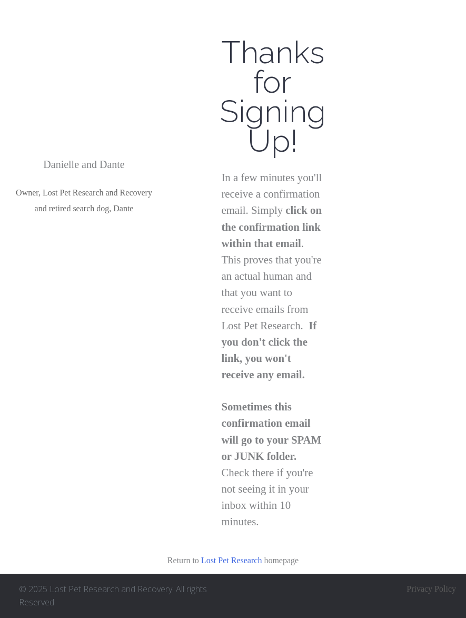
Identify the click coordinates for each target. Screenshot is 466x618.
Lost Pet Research (231, 560)
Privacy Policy (431, 588)
